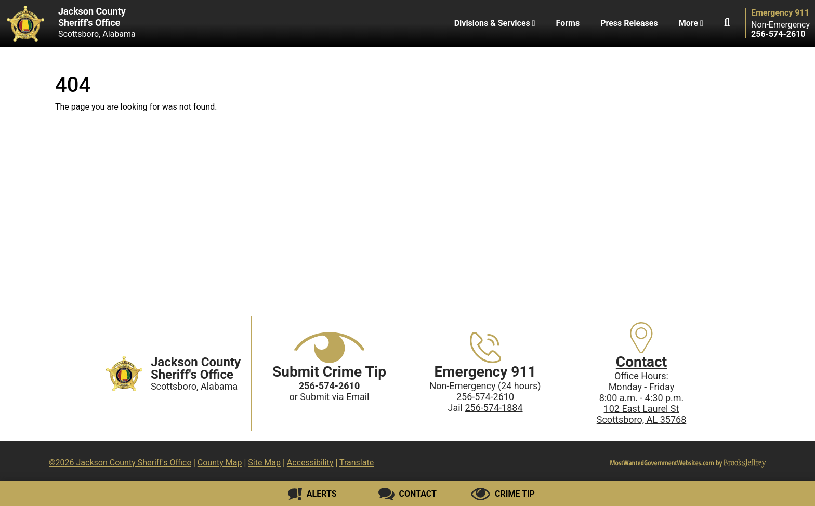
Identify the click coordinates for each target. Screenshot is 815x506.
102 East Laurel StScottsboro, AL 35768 (642, 414)
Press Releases (629, 23)
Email (358, 396)
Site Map (264, 463)
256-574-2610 (485, 396)
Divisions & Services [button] (494, 23)
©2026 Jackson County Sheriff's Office (120, 463)
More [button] (691, 23)
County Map (220, 463)
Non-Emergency (780, 25)
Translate (356, 463)
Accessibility (310, 463)
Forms (568, 23)
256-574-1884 (493, 407)
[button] (727, 23)
